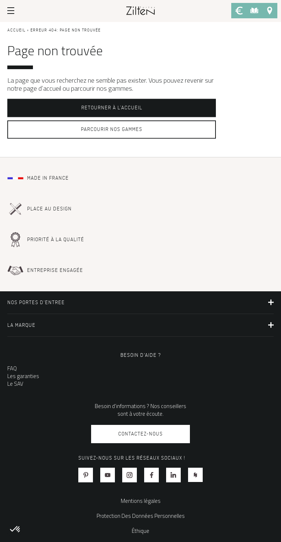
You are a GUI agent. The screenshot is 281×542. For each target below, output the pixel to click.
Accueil (16, 30)
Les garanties (23, 376)
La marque (21, 325)
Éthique (140, 531)
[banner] (140, 10)
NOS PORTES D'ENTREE (36, 302)
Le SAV (15, 384)
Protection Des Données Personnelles (141, 516)
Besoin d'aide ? (140, 355)
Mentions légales (141, 501)
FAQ (12, 368)
